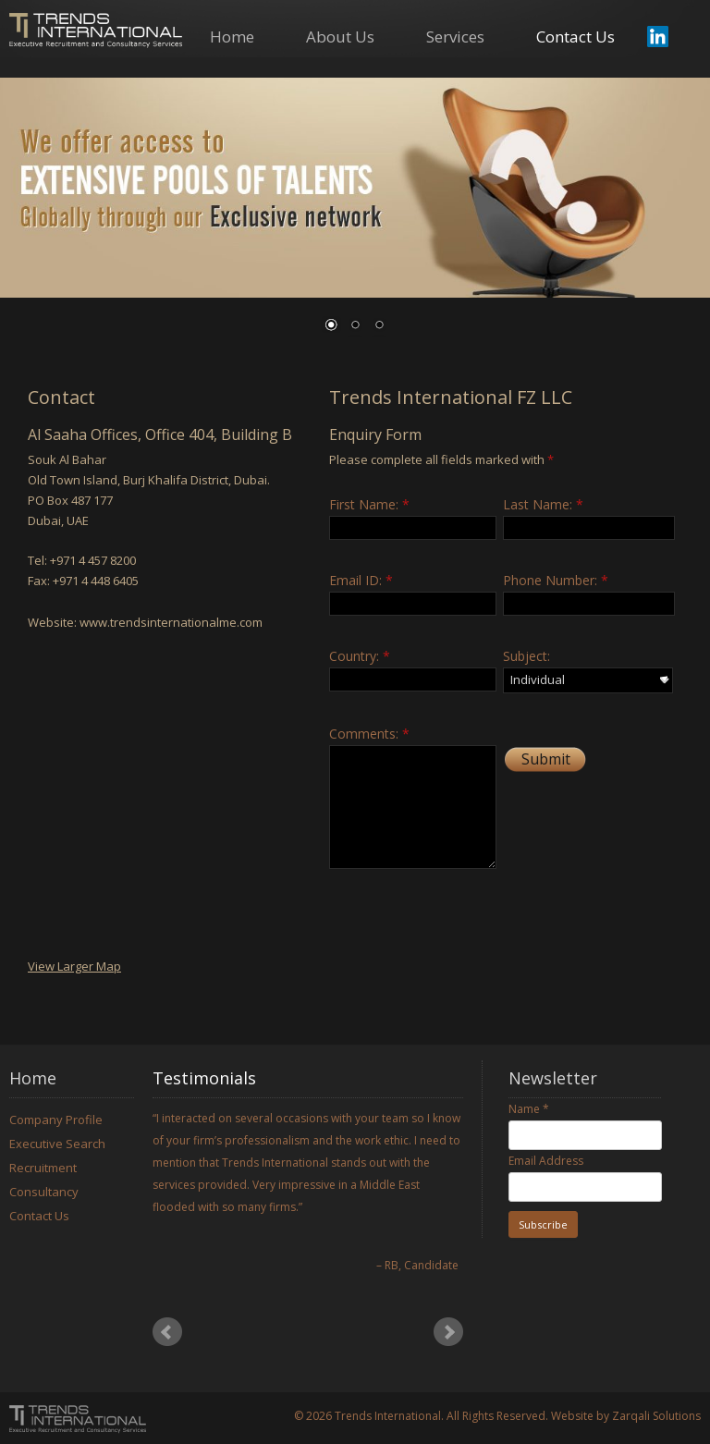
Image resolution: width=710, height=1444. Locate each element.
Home (232, 38)
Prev (167, 1332)
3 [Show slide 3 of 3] (379, 326)
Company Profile (56, 1119)
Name (528, 1109)
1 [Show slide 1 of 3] (331, 326)
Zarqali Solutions (656, 1416)
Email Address (545, 1161)
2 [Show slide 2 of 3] (355, 326)
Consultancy (44, 1191)
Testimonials (204, 1078)
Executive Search (57, 1143)
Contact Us (575, 38)
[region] (355, 216)
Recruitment (43, 1167)
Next (448, 1332)
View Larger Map (74, 966)
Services (455, 38)
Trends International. (389, 1416)
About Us (340, 38)
